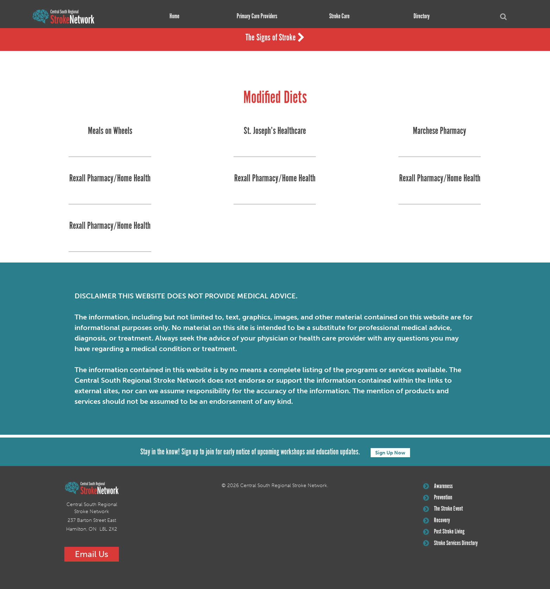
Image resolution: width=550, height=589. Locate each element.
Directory (421, 16)
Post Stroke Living (444, 534)
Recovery (437, 522)
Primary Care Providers (256, 16)
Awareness (438, 487)
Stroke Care (338, 16)
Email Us (91, 554)
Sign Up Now (390, 452)
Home (173, 16)
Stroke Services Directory (451, 545)
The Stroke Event (443, 510)
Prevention (438, 498)
